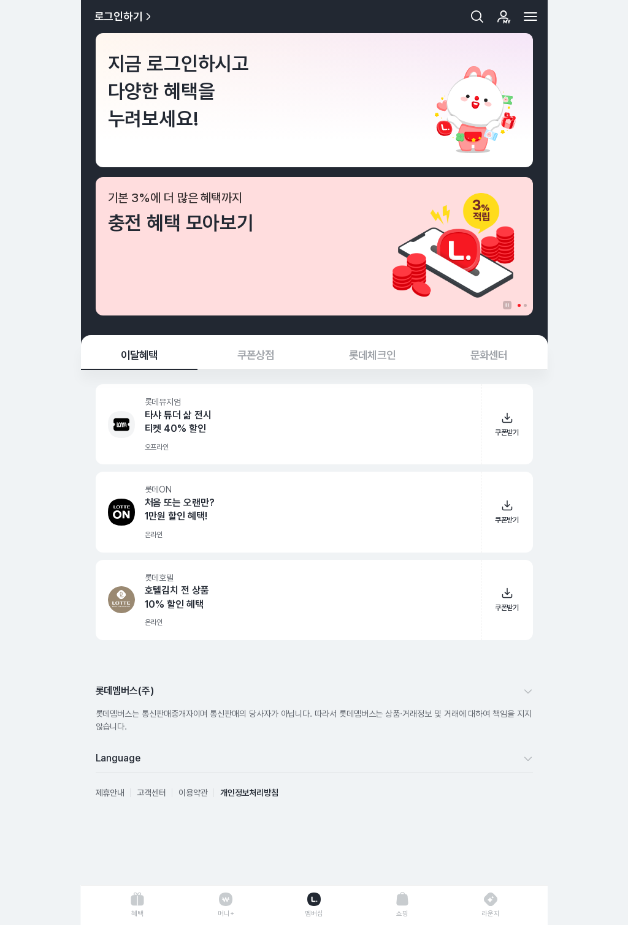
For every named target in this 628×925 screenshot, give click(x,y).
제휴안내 (110, 793)
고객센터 (151, 793)
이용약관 (193, 793)
